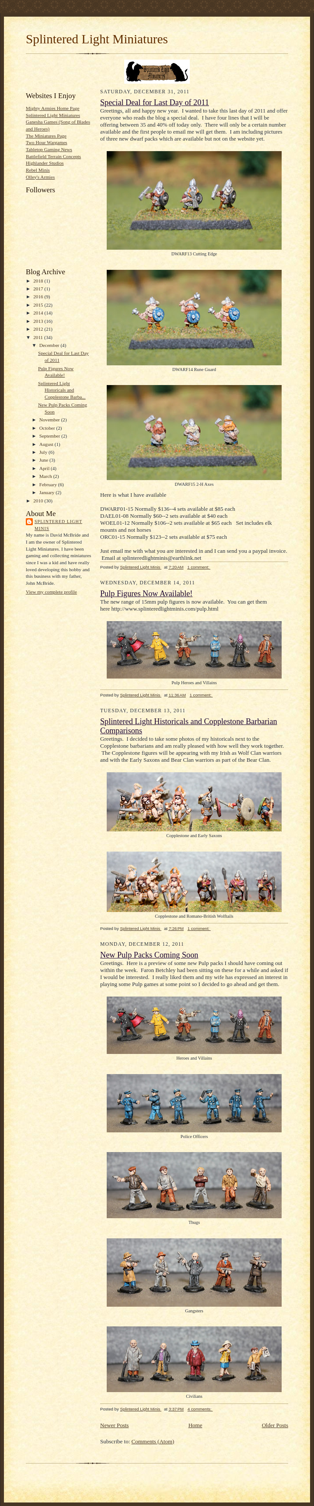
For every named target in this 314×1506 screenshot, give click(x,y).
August (47, 444)
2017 (38, 288)
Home (195, 1425)
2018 (38, 280)
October (47, 428)
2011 (38, 337)
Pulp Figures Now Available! (146, 593)
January (47, 492)
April (45, 468)
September (50, 435)
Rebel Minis (38, 170)
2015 (38, 305)
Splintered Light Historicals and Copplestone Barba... (62, 390)
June (44, 460)
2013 (38, 321)
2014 (38, 312)
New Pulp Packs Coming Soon (149, 955)
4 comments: (200, 1409)
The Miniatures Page (46, 135)
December (50, 345)
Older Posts (275, 1425)
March (46, 476)
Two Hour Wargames (46, 142)
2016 (38, 296)
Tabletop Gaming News (49, 149)
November (50, 419)
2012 (38, 329)
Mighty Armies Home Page (53, 108)
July (44, 452)
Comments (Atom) (153, 1441)
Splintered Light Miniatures (97, 39)
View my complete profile (51, 591)
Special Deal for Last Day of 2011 (154, 102)
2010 (38, 500)
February (48, 484)
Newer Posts (114, 1425)
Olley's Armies (40, 177)
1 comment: (198, 567)
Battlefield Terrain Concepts (53, 156)
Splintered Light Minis (58, 525)
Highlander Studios (45, 163)
